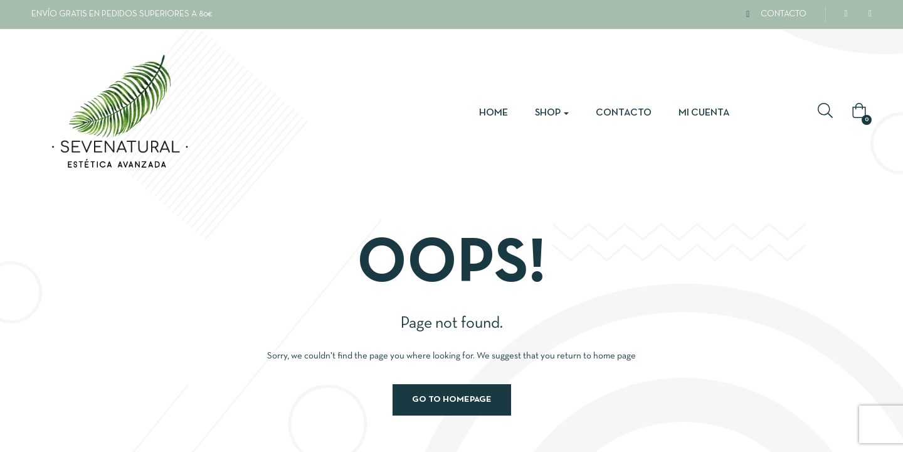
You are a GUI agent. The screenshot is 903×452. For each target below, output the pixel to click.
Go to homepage (452, 400)
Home (493, 113)
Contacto (624, 113)
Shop (552, 113)
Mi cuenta (704, 113)
